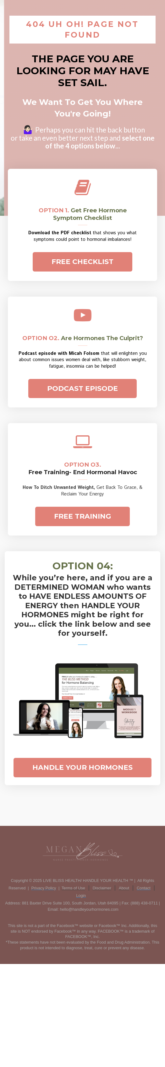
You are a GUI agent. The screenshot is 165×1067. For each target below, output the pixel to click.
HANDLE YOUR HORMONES (82, 767)
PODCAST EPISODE (82, 388)
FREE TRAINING (82, 516)
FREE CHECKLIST (82, 261)
